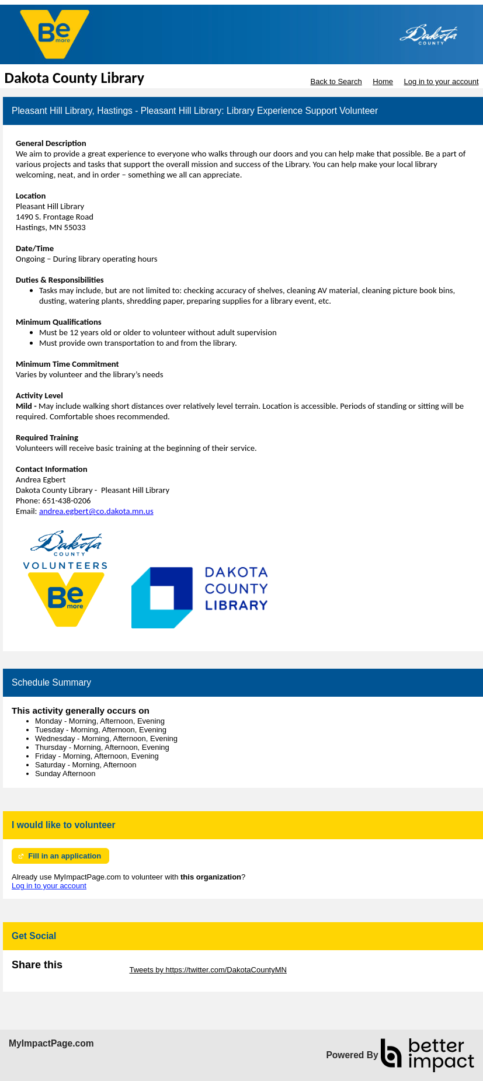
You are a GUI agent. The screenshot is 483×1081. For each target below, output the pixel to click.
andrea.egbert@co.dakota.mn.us (96, 511)
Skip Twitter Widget (94, 969)
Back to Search (336, 81)
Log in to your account (441, 81)
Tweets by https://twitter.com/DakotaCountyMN (208, 969)
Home (383, 81)
